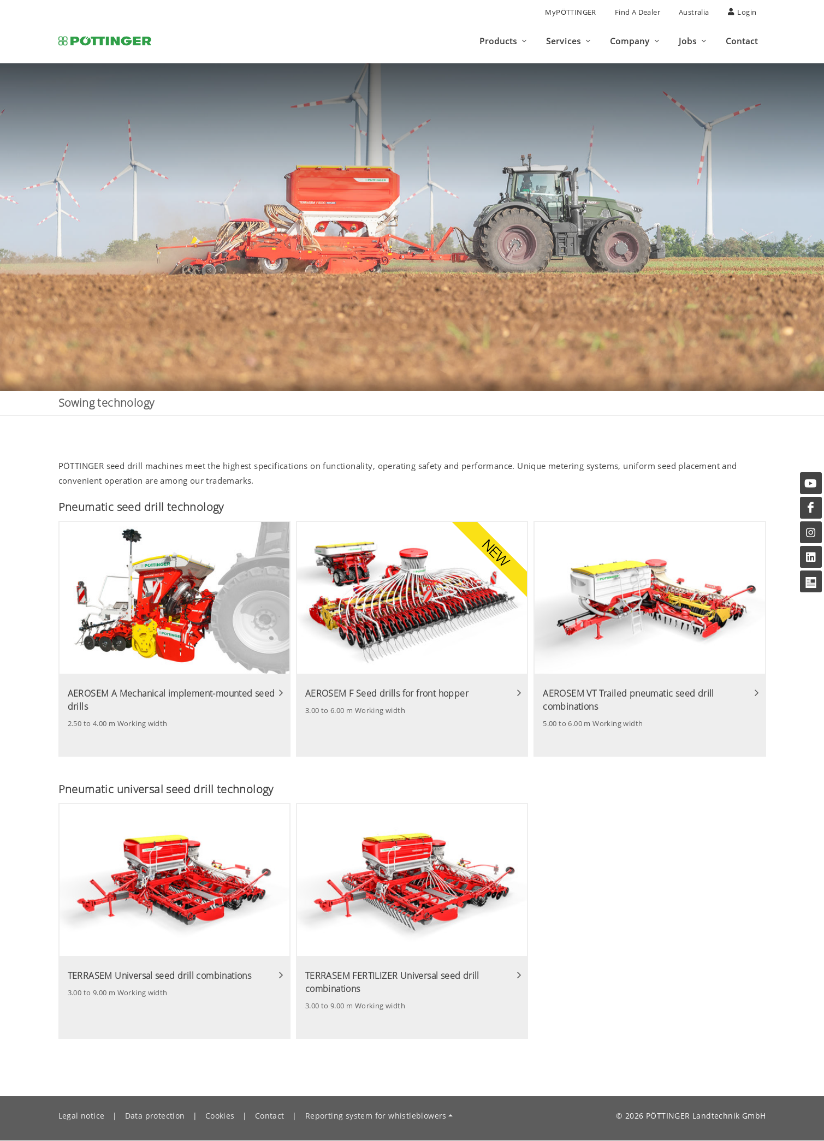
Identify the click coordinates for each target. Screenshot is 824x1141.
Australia (694, 12)
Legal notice (81, 1116)
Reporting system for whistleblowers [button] (376, 1116)
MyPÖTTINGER (570, 12)
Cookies (220, 1116)
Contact (269, 1116)
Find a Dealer (637, 12)
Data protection (155, 1116)
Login (742, 12)
